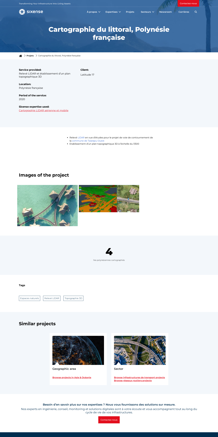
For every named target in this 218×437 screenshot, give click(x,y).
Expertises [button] (114, 12)
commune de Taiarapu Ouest (88, 140)
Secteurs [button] (148, 12)
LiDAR (81, 137)
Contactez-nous (188, 3)
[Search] (195, 12)
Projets (130, 12)
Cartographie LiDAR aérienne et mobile (43, 110)
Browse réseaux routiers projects (133, 380)
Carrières (184, 12)
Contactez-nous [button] (109, 419)
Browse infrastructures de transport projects (139, 377)
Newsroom (165, 12)
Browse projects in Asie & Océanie (71, 377)
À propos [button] (94, 12)
